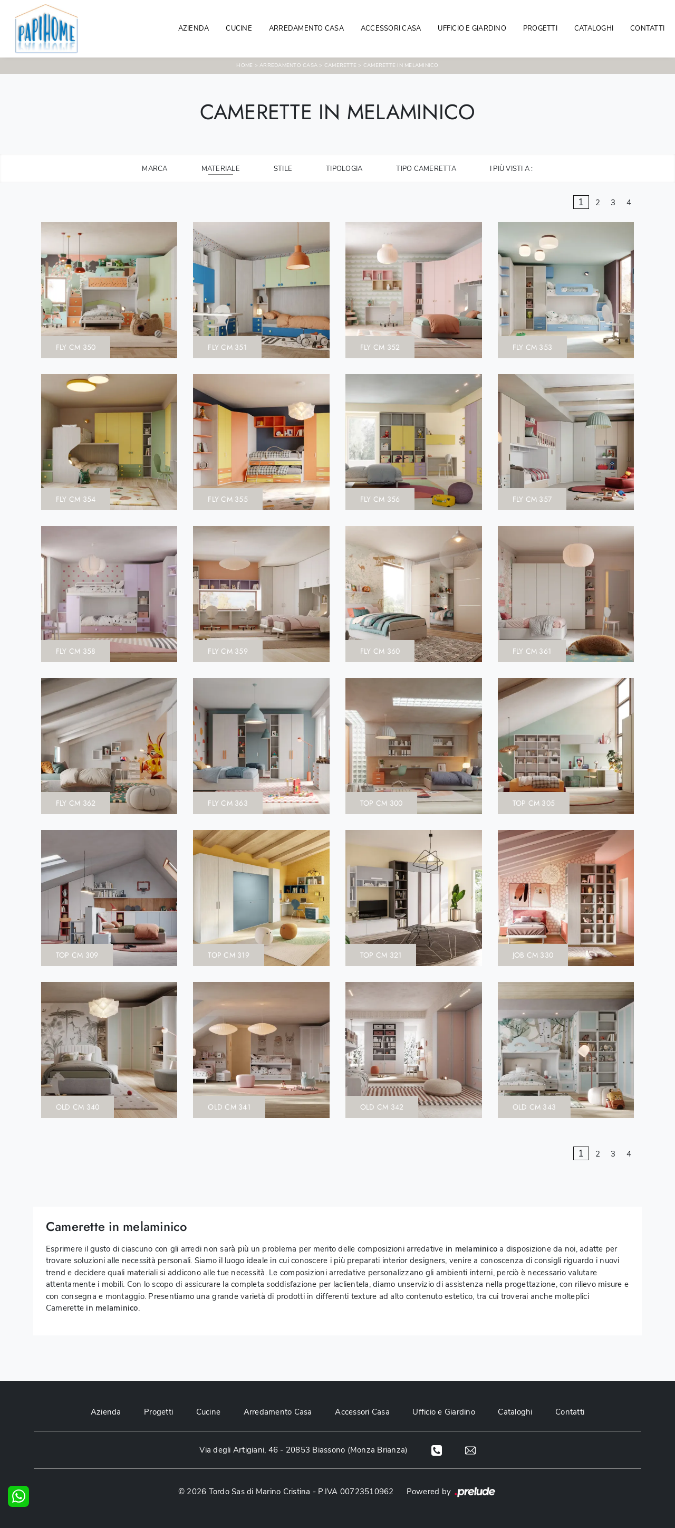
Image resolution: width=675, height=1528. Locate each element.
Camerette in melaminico (401, 65)
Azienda (193, 28)
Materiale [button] (220, 169)
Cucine (239, 28)
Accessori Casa (391, 28)
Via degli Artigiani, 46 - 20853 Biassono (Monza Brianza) (303, 1450)
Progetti (540, 28)
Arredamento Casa (306, 28)
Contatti (647, 28)
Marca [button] (154, 169)
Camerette (340, 65)
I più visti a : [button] (511, 169)
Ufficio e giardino (472, 28)
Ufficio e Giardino (444, 1412)
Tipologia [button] (344, 169)
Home (244, 65)
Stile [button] (283, 169)
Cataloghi (593, 28)
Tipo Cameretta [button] (426, 169)
